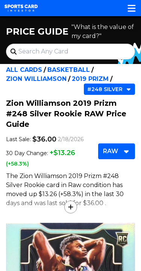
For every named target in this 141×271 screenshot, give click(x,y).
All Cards (24, 69)
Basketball (68, 69)
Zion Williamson (36, 78)
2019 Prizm (90, 78)
